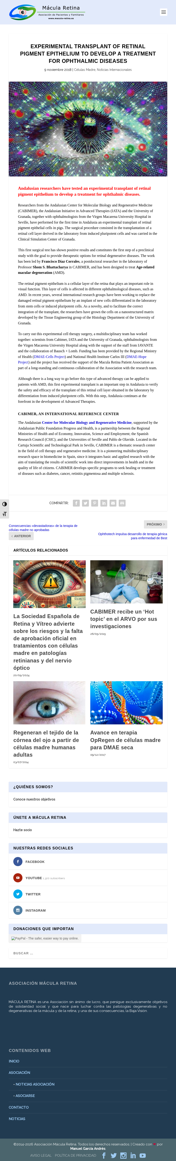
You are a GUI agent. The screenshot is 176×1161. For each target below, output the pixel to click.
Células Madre (84, 70)
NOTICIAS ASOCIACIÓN (35, 1084)
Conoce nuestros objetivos (34, 799)
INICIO (14, 1061)
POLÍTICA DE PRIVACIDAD (75, 1155)
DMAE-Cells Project (49, 357)
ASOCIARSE (25, 1096)
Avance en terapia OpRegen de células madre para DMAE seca (125, 740)
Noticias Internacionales (114, 70)
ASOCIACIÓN (19, 1073)
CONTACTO (19, 1107)
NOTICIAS (17, 1119)
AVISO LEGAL (41, 1155)
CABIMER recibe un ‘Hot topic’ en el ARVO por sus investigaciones (123, 619)
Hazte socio (22, 830)
